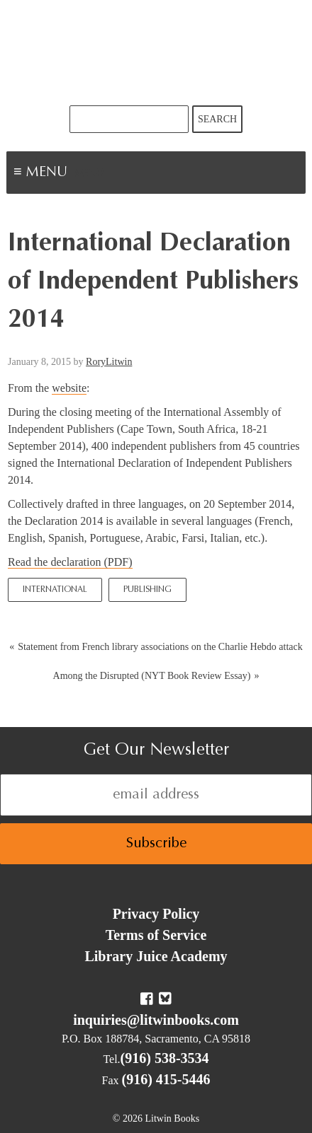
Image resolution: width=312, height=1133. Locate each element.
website (69, 388)
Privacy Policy (156, 914)
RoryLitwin (109, 361)
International (55, 590)
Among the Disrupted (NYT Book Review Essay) (152, 675)
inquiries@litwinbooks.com (156, 1020)
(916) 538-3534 (165, 1058)
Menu (89, 174)
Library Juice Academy (155, 956)
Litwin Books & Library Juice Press (156, 52)
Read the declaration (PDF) (70, 562)
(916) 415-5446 (166, 1079)
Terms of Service (156, 935)
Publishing (147, 590)
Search (217, 119)
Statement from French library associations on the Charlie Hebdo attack (160, 646)
